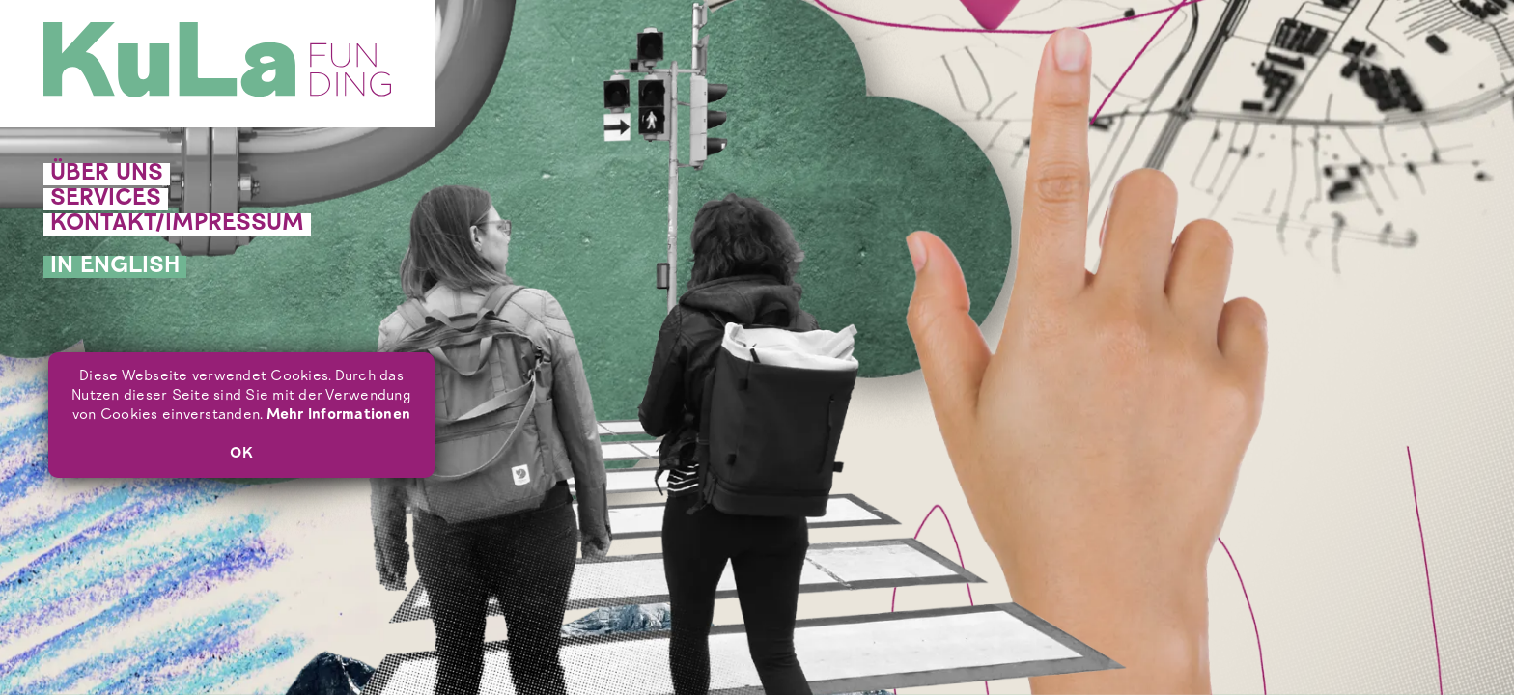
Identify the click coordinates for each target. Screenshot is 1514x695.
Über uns (106, 174)
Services (105, 199)
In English (114, 267)
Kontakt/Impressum (177, 224)
